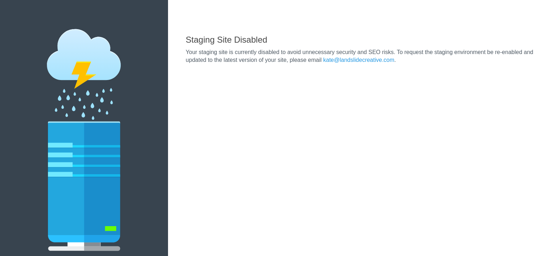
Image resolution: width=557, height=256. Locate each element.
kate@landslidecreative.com (358, 60)
